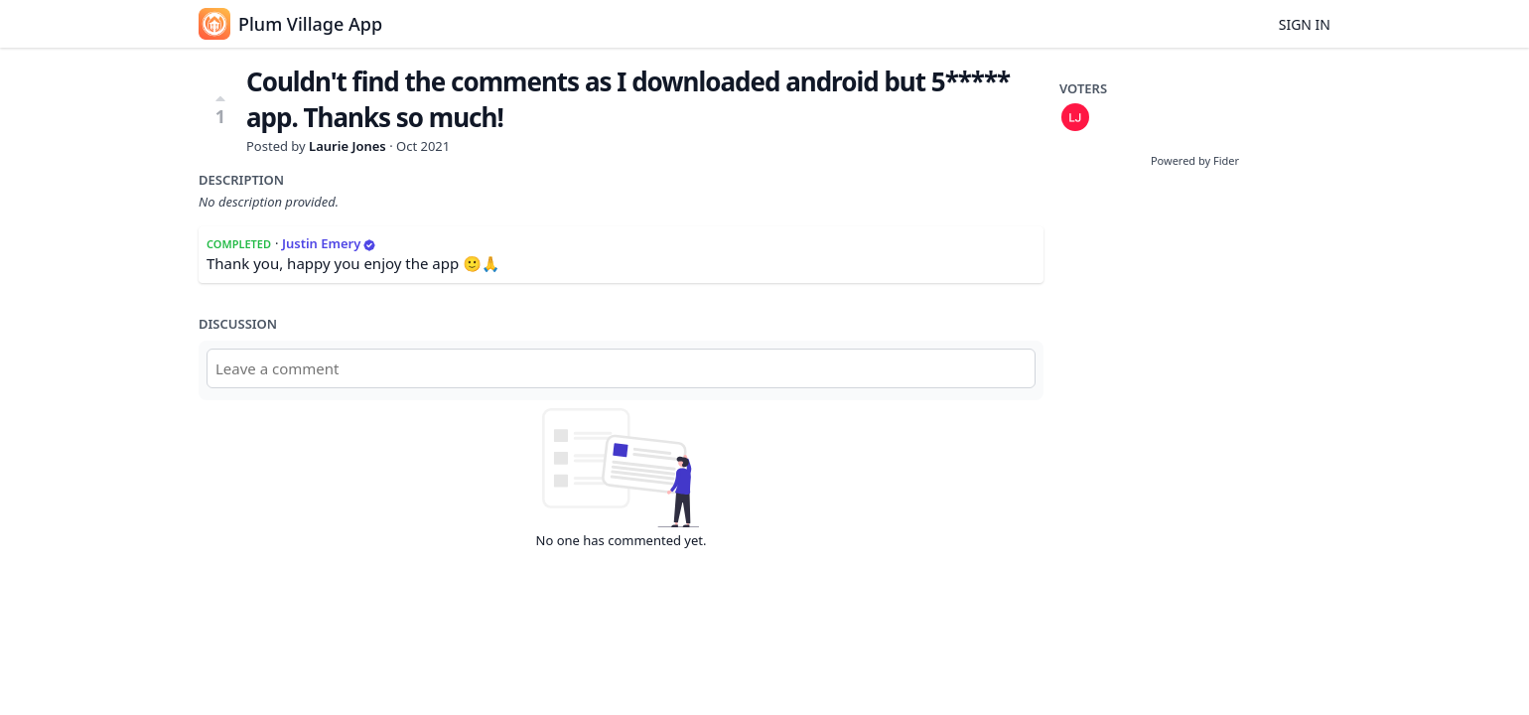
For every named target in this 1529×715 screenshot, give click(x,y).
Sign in (1304, 24)
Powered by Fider (1195, 160)
